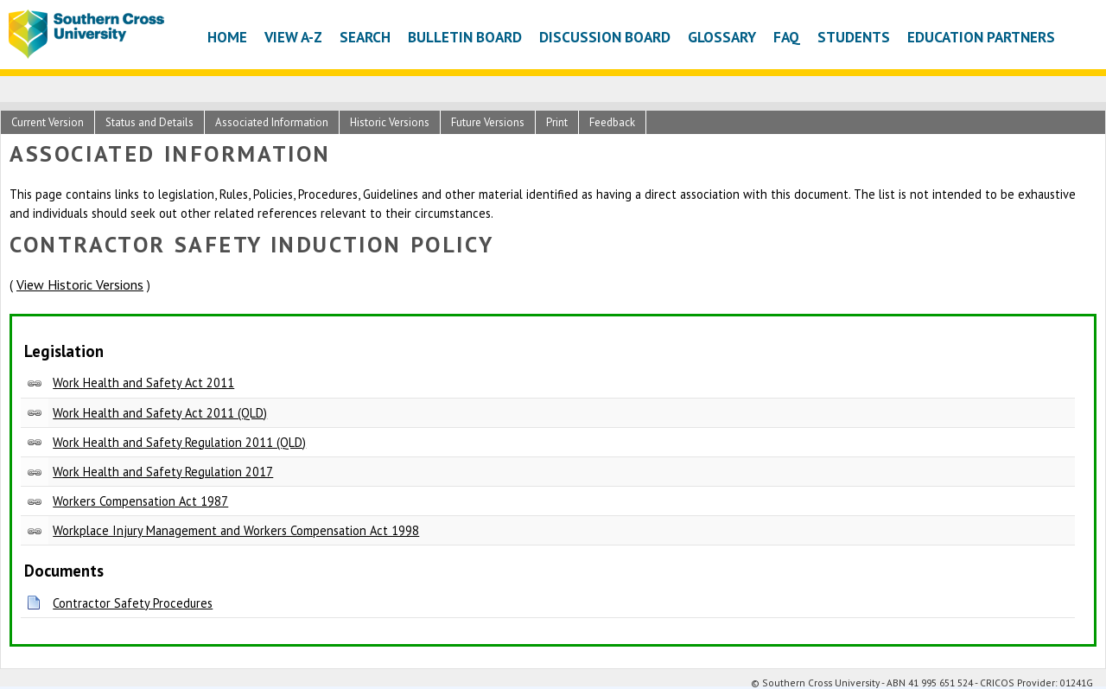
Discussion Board (605, 37)
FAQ (786, 37)
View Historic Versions (79, 284)
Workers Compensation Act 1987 (140, 501)
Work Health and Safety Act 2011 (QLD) (160, 413)
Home (227, 37)
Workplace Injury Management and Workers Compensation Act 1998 (236, 530)
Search (365, 37)
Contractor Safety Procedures (133, 603)
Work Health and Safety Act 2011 (143, 382)
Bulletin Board (465, 37)
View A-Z (293, 37)
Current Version (47, 122)
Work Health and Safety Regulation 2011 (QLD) (179, 442)
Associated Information (271, 122)
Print (557, 122)
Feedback (612, 122)
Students (853, 37)
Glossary (722, 37)
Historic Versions (389, 122)
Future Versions (487, 122)
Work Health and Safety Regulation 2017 (163, 471)
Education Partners (981, 37)
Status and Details (149, 122)
